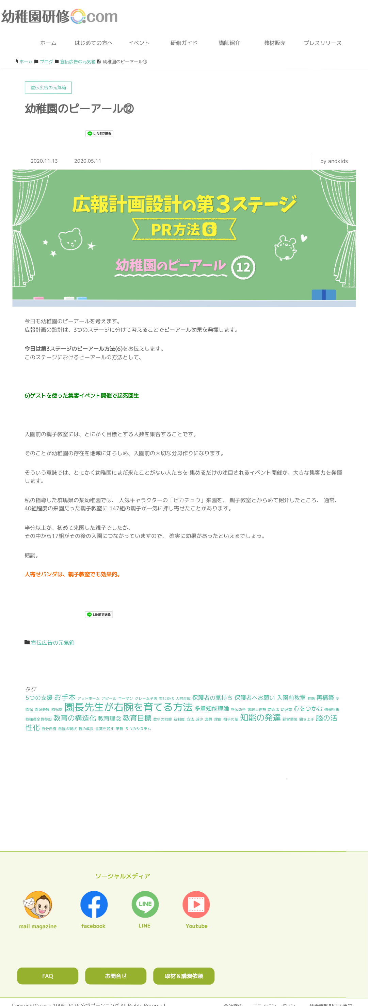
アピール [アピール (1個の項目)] (108, 698)
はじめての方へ (94, 43)
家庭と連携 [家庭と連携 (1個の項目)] (256, 709)
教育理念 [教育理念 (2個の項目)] (109, 718)
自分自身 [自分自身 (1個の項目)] (49, 728)
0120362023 (183, 804)
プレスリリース (320, 43)
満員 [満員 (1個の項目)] (208, 719)
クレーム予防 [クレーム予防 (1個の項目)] (146, 698)
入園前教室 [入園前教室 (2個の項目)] (291, 698)
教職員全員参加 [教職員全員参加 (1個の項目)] (39, 719)
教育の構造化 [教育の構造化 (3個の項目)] (74, 718)
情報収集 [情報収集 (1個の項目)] (331, 709)
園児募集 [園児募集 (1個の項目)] (42, 709)
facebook (308, 17)
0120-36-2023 (202, 17)
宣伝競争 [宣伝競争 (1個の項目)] (238, 709)
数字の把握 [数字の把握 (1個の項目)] (162, 719)
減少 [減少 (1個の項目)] (199, 719)
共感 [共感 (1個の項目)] (311, 698)
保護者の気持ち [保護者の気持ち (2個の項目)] (212, 698)
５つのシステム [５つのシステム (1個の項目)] (138, 728)
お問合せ (116, 975)
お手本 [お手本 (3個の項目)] (65, 697)
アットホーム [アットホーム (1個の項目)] (88, 698)
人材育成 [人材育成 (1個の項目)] (183, 698)
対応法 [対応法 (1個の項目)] (273, 709)
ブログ (277, 17)
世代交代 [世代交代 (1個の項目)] (166, 698)
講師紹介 (229, 43)
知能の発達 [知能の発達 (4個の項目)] (260, 717)
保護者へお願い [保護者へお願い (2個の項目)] (255, 698)
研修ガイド (184, 43)
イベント (139, 43)
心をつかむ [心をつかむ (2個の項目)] (308, 708)
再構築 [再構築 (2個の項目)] (325, 698)
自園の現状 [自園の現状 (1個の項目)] (67, 728)
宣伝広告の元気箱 (53, 642)
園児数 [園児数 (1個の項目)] (57, 709)
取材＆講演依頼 (184, 975)
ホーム (48, 43)
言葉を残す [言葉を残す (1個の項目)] (104, 728)
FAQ (47, 975)
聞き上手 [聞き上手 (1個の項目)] (306, 719)
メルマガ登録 (345, 17)
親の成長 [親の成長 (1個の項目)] (86, 728)
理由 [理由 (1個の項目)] (218, 719)
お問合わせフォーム (245, 17)
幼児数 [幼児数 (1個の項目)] (286, 709)
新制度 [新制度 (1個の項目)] (179, 719)
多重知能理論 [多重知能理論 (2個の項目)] (211, 708)
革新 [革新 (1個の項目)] (119, 728)
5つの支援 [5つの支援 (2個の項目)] (39, 698)
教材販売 (275, 43)
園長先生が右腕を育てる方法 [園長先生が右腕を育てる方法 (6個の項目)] (128, 706)
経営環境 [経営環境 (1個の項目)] (290, 719)
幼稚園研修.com (61, 17)
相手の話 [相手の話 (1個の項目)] (230, 719)
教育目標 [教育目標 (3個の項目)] (137, 718)
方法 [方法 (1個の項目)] (190, 719)
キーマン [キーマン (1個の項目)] (125, 698)
